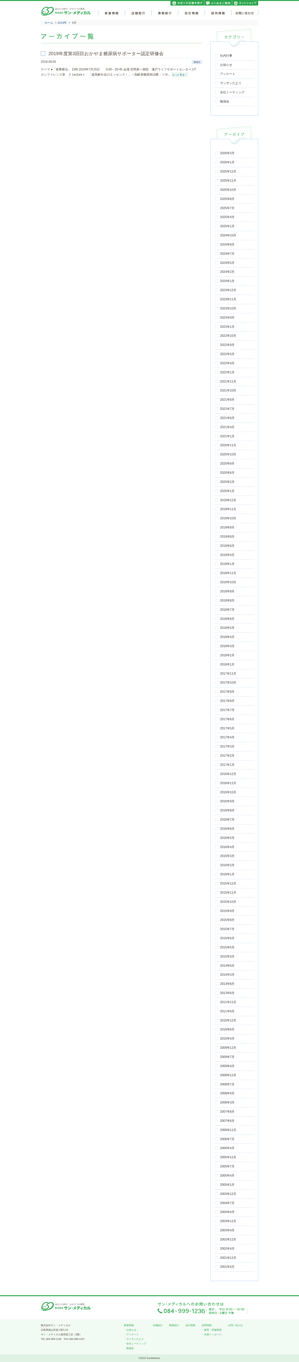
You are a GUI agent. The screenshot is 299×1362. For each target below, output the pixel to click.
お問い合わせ (235, 1325)
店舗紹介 (158, 1325)
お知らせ (131, 1329)
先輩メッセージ (213, 1334)
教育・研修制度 (213, 1329)
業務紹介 (174, 1325)
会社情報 (190, 1325)
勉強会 (197, 62)
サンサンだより (135, 1339)
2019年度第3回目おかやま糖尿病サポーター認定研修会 (106, 53)
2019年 (62, 22)
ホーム (49, 22)
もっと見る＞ (179, 74)
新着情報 (129, 1325)
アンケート (132, 1334)
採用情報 (207, 1325)
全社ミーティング (136, 1343)
